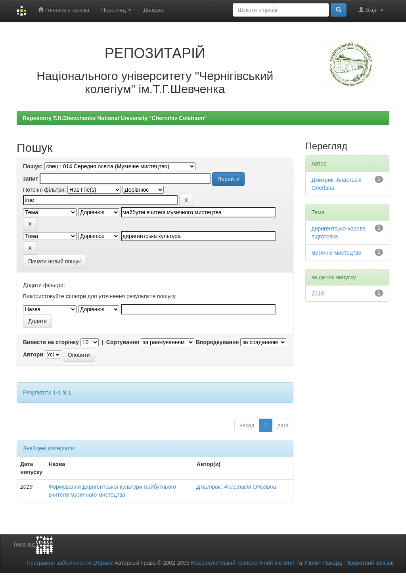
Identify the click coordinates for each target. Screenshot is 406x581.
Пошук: (33, 166)
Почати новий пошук (54, 261)
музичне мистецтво (337, 253)
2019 (318, 293)
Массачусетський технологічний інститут (243, 563)
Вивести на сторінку (51, 342)
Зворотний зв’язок (370, 563)
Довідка (153, 10)
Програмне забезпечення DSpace (70, 563)
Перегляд (116, 10)
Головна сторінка (63, 9)
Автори (33, 354)
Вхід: (370, 9)
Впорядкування (217, 342)
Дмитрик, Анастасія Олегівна (236, 487)
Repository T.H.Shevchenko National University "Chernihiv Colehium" (115, 118)
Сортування (122, 342)
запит (30, 178)
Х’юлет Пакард (323, 563)
